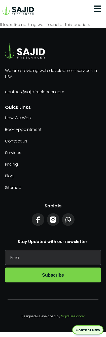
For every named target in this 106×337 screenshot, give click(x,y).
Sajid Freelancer (73, 316)
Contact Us (16, 141)
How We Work (18, 118)
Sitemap (13, 187)
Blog (9, 176)
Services (13, 153)
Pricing (11, 164)
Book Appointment (23, 129)
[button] (97, 9)
